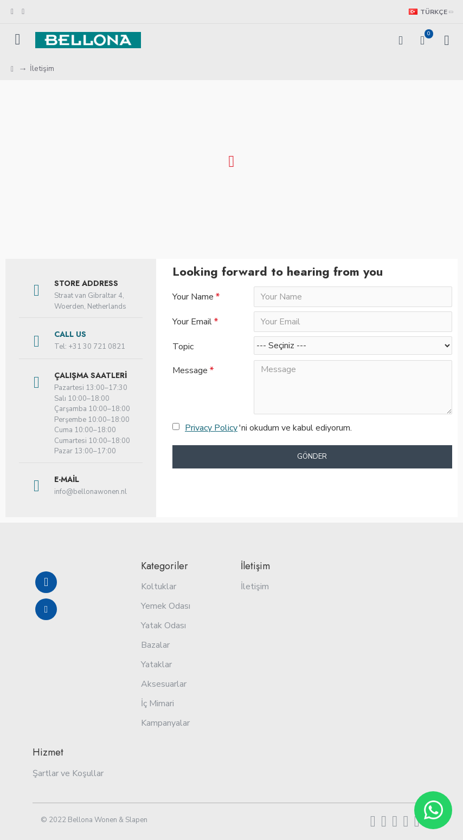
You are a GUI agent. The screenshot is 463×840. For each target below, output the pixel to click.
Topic (183, 347)
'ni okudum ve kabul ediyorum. (262, 427)
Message (190, 370)
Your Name (193, 297)
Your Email (192, 322)
